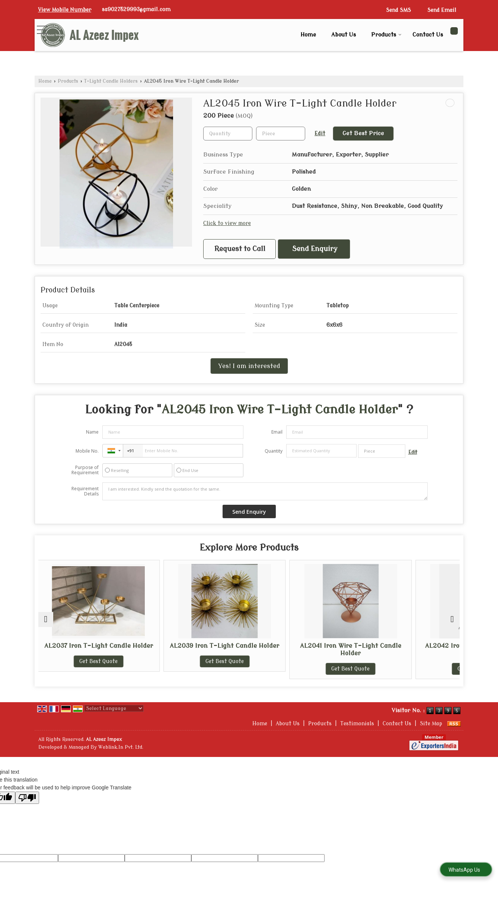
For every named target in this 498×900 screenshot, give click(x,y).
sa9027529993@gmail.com (136, 9)
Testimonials (357, 723)
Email (276, 432)
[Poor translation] (27, 798)
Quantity (273, 451)
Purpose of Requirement (85, 470)
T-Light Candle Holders (111, 81)
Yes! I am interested (249, 366)
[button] (64, 10)
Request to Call (239, 249)
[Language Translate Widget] (114, 708)
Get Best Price (363, 133)
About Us (343, 35)
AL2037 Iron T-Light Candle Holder (90, 649)
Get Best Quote (89, 669)
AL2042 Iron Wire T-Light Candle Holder (408, 649)
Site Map (431, 723)
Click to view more (227, 223)
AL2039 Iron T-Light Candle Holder (195, 649)
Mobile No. (87, 451)
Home (308, 35)
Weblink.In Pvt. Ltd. (120, 747)
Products (386, 35)
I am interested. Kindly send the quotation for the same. (265, 491)
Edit (320, 133)
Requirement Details (85, 491)
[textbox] (280, 133)
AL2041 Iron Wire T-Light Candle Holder (302, 649)
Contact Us (427, 35)
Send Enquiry (315, 249)
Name (92, 432)
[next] (452, 619)
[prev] (45, 619)
